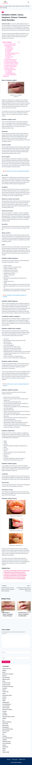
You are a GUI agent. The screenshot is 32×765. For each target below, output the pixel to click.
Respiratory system (6, 741)
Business (4, 675)
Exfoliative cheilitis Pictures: (11, 74)
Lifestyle (4, 718)
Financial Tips (5, 691)
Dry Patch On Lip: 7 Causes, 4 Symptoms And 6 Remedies (23, 614)
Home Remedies (6, 706)
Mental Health (5, 725)
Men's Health (5, 723)
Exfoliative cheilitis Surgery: (11, 69)
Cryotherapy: (10, 70)
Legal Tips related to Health (8, 716)
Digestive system (6, 679)
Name (3, 652)
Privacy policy (15, 759)
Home (1, 6)
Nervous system (5, 730)
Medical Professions (6, 722)
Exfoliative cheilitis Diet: (9, 68)
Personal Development (7, 737)
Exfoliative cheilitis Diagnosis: (11, 61)
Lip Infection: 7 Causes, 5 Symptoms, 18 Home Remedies (8, 614)
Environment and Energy (7, 686)
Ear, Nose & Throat (6, 682)
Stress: (9, 58)
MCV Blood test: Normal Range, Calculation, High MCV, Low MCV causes (24, 588)
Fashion (4, 690)
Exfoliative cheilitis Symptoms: (11, 59)
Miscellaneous (5, 727)
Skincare (4, 745)
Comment (4, 633)
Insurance (4, 711)
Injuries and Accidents (7, 709)
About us (9, 759)
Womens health (5, 752)
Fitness (4, 693)
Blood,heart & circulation (7, 674)
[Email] (16, 658)
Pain (3, 734)
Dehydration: (9, 46)
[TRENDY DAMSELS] (5, 2)
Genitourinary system (7, 695)
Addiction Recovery (6, 668)
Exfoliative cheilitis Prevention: (11, 66)
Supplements (5, 746)
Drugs (3, 681)
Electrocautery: (10, 72)
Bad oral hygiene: (10, 49)
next (29, 611)
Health (3, 700)
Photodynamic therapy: (11, 73)
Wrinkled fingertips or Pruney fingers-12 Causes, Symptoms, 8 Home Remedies (8, 588)
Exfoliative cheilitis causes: (10, 45)
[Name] (16, 652)
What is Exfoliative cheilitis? (10, 43)
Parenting (4, 736)
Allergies (4, 670)
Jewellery (4, 713)
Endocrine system (6, 684)
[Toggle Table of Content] (18, 42)
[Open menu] (28, 2)
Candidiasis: (9, 51)
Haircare (4, 698)
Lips (3, 12)
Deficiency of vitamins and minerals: (13, 53)
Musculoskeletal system (7, 729)
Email (3, 658)
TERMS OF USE (22, 759)
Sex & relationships (6, 743)
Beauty (3, 672)
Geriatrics (4, 697)
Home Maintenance (6, 704)
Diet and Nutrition (6, 677)
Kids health (4, 714)
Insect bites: (9, 55)
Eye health (4, 688)
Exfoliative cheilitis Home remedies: (12, 63)
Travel (3, 750)
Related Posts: (6, 76)
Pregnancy (4, 739)
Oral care (4, 732)
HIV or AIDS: (9, 50)
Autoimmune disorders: (11, 54)
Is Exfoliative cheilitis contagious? (11, 62)
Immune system (5, 707)
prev (2, 611)
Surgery (4, 748)
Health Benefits (5, 702)
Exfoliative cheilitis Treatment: (11, 65)
